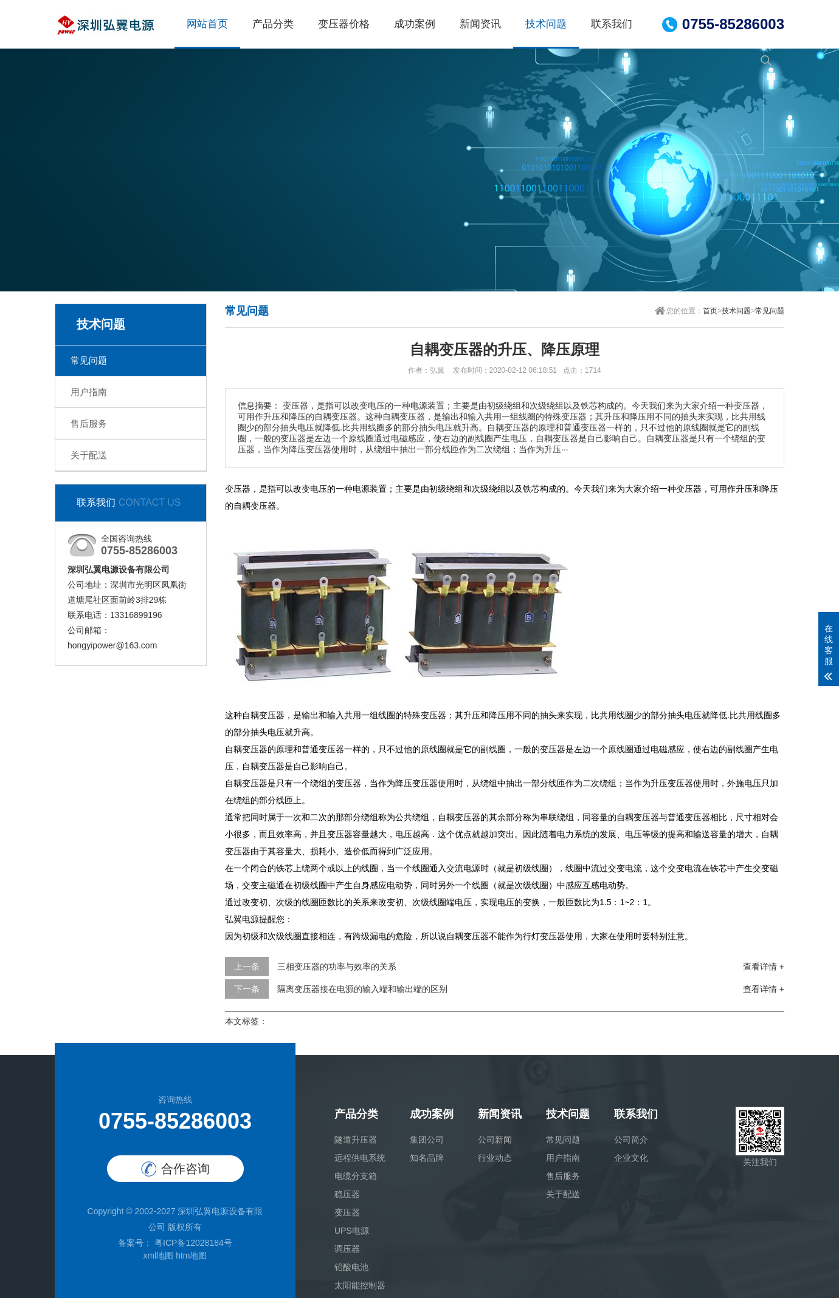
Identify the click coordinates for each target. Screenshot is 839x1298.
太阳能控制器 (359, 1285)
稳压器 (347, 1194)
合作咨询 (175, 1169)
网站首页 (207, 24)
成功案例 (414, 24)
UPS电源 (351, 1230)
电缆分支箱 (355, 1176)
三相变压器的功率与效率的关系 (336, 966)
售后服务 (89, 423)
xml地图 (158, 1255)
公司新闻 (495, 1139)
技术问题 (546, 24)
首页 (710, 311)
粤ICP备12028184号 (192, 1243)
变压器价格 (344, 24)
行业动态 (495, 1158)
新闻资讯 (480, 24)
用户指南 (89, 392)
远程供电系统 (359, 1158)
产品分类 (273, 24)
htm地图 (191, 1255)
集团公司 (427, 1139)
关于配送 (89, 455)
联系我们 (611, 24)
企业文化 (631, 1158)
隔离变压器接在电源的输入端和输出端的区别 (362, 989)
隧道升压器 (355, 1139)
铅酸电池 (351, 1267)
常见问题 (89, 360)
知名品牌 (427, 1158)
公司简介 (631, 1139)
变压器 (347, 1212)
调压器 (347, 1249)
